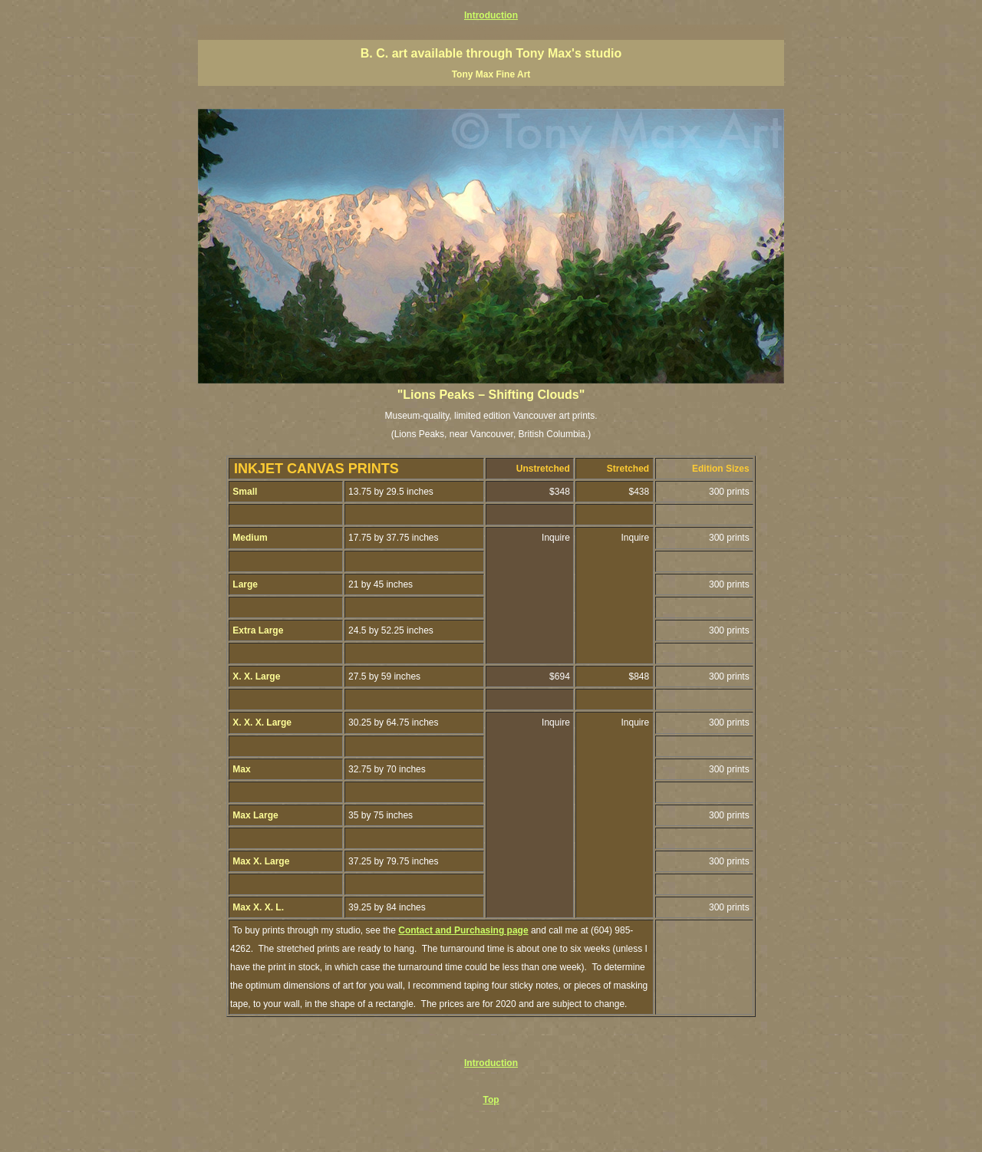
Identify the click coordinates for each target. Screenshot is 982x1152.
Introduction (491, 15)
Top (491, 1099)
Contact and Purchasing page (463, 930)
